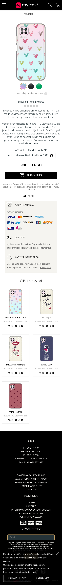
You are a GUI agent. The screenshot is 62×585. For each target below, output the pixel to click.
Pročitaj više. (45, 248)
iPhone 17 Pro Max (31, 451)
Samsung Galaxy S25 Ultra (31, 458)
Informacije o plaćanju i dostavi (31, 510)
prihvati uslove (17, 578)
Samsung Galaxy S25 (31, 462)
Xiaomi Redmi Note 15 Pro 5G (31, 482)
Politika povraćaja (31, 517)
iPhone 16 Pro (31, 455)
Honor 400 (31, 489)
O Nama (31, 502)
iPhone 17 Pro (31, 448)
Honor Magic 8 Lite (31, 486)
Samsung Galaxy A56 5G (31, 475)
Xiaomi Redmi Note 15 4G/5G (31, 479)
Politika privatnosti (31, 513)
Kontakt (31, 506)
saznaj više (42, 578)
